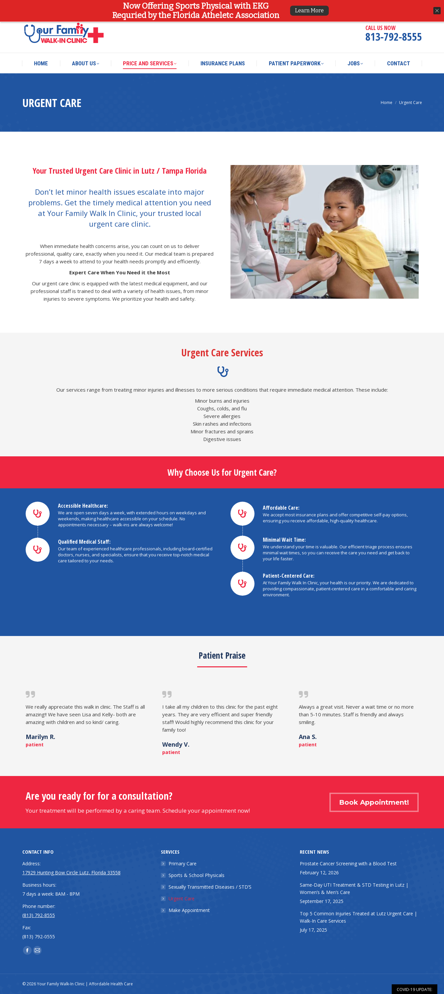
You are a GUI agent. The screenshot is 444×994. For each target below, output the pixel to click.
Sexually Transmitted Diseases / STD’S (210, 887)
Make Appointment (189, 910)
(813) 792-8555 (38, 915)
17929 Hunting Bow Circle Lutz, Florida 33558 (157, 7)
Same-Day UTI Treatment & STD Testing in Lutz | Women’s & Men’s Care (354, 888)
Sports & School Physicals (196, 875)
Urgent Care (182, 898)
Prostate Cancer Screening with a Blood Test (348, 863)
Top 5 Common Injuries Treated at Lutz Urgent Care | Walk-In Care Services (358, 917)
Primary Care (183, 863)
